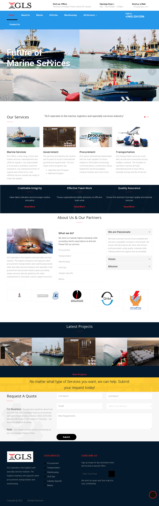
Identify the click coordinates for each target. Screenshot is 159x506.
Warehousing (70, 15)
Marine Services (16, 152)
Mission (113, 266)
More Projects (80, 374)
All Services (89, 15)
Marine (39, 15)
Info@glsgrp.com (140, 6)
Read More (29, 206)
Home (11, 15)
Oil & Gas (53, 15)
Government (51, 152)
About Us (25, 15)
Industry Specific (66, 273)
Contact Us (14, 24)
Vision (112, 259)
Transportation (125, 152)
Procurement (87, 152)
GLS (25, 500)
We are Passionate (119, 232)
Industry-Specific (54, 481)
